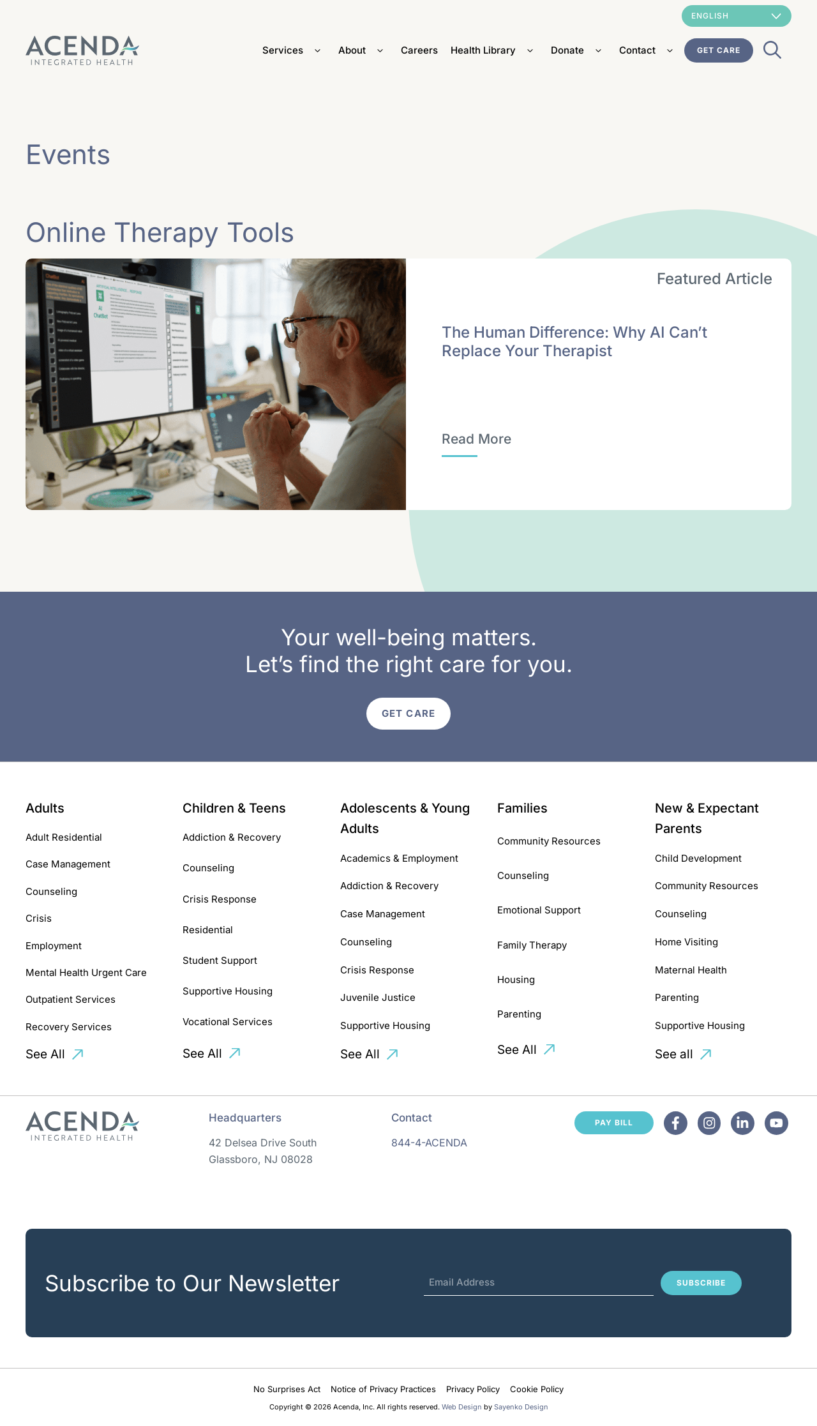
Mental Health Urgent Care (86, 972)
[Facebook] (675, 1123)
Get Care (718, 50)
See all (674, 1054)
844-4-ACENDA (429, 1142)
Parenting (519, 1014)
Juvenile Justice (378, 997)
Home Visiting (686, 942)
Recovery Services (69, 1027)
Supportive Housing (228, 991)
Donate (578, 50)
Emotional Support (539, 910)
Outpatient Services (71, 999)
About (363, 50)
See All (45, 1054)
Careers (419, 50)
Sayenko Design (521, 1406)
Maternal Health (691, 970)
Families (522, 808)
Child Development (698, 858)
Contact (648, 50)
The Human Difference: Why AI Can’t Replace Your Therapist (574, 341)
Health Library (494, 50)
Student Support (220, 960)
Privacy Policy (473, 1389)
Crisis (39, 918)
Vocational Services (228, 1022)
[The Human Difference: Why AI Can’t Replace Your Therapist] (476, 439)
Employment (54, 946)
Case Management (68, 864)
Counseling (51, 891)
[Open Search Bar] (772, 53)
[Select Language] (736, 16)
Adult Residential (64, 837)
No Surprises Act (286, 1389)
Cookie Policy (537, 1389)
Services (294, 50)
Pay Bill (614, 1122)
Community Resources (549, 841)
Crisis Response (220, 899)
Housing (516, 979)
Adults (45, 808)
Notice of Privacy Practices (383, 1389)
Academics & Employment (399, 858)
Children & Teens (234, 808)
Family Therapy (532, 945)
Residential (208, 930)
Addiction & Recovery (232, 837)
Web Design (462, 1406)
